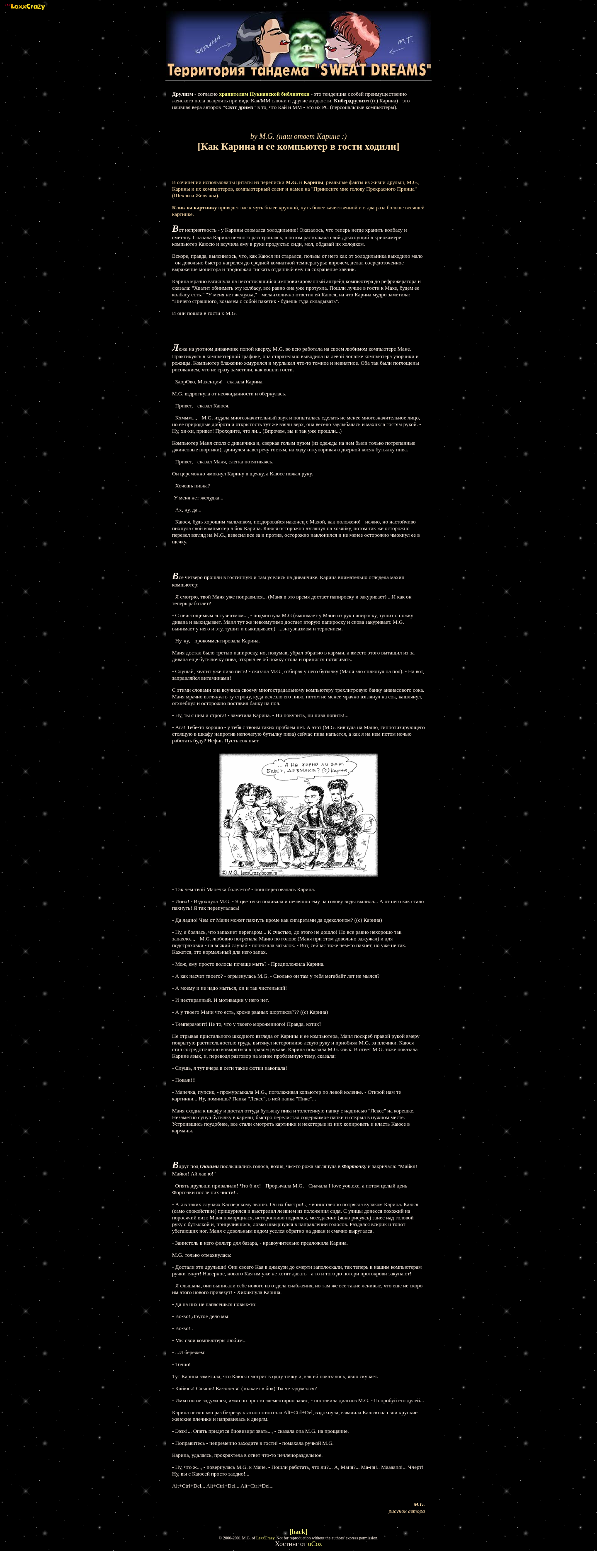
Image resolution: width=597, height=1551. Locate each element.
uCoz (315, 1543)
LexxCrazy (265, 1538)
